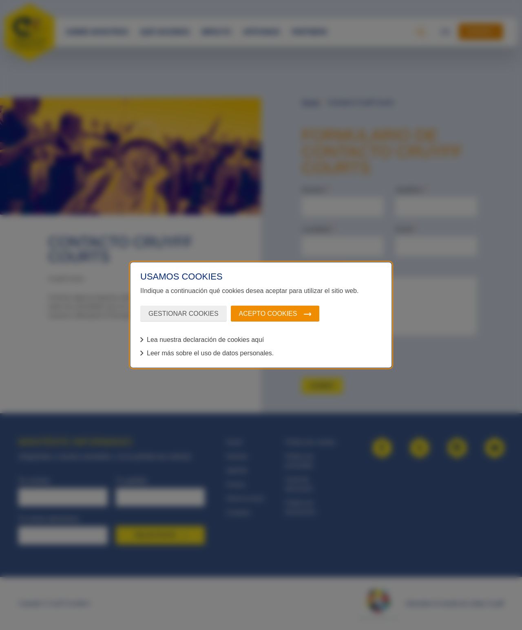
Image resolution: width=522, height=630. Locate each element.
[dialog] (261, 315)
